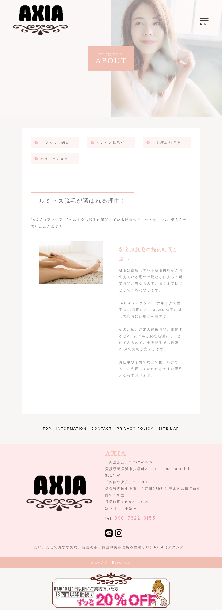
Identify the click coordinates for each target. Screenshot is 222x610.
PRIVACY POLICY (135, 428)
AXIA (99, 563)
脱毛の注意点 (169, 143)
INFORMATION (71, 428)
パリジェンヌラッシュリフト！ (59, 159)
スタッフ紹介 (57, 143)
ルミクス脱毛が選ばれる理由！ (115, 143)
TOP (47, 428)
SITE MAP (168, 428)
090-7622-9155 (135, 518)
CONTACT (102, 428)
